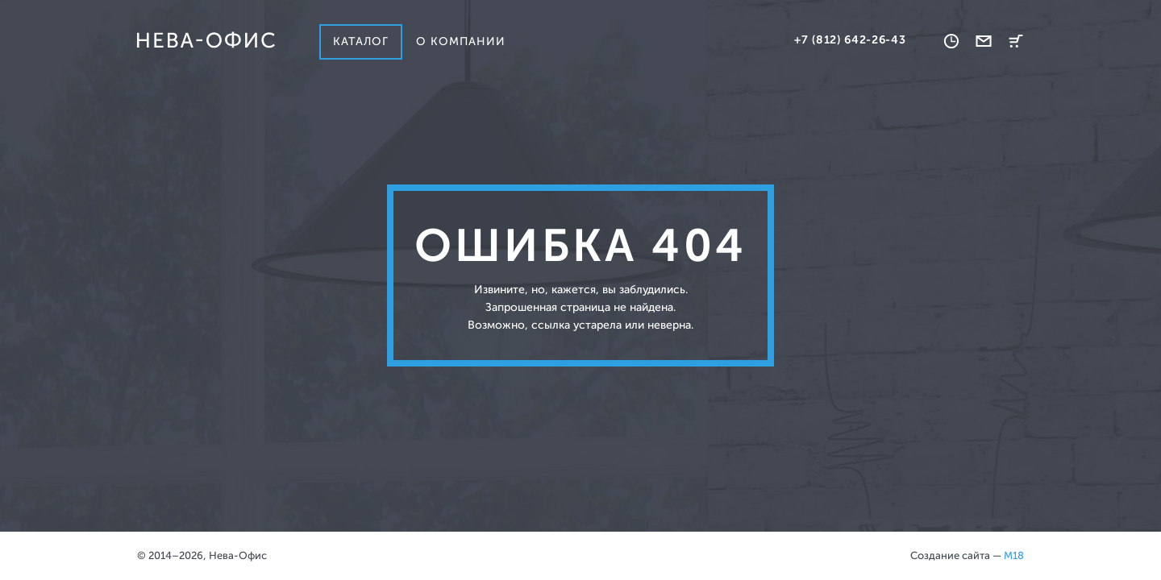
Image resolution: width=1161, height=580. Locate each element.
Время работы (951, 41)
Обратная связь (984, 41)
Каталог (361, 41)
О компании (461, 41)
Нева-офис (206, 40)
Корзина (1016, 41)
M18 (1014, 555)
